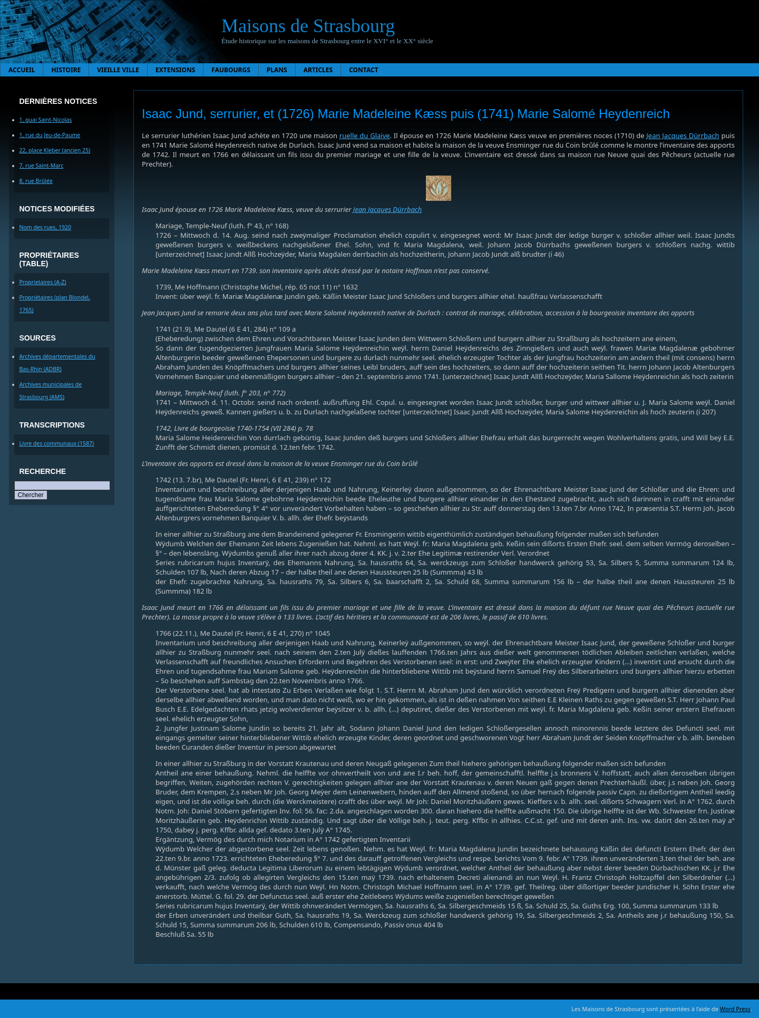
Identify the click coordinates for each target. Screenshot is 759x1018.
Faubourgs (230, 69)
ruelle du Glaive (364, 135)
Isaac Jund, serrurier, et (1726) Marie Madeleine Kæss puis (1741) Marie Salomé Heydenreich (406, 113)
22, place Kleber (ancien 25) (55, 150)
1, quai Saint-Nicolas (46, 119)
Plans (277, 69)
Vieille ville (118, 69)
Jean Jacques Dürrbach (682, 135)
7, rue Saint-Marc (42, 165)
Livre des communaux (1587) (57, 443)
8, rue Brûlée (36, 181)
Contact (363, 69)
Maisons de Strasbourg (308, 25)
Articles (318, 69)
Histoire (66, 69)
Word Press (735, 1009)
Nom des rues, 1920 (46, 227)
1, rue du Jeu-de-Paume (50, 135)
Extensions (175, 69)
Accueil (21, 69)
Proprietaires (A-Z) (43, 282)
